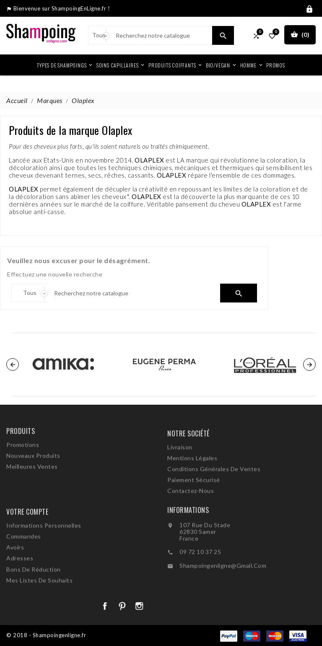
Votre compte (27, 544)
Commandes (23, 568)
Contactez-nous (190, 519)
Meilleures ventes (32, 487)
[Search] (161, 35)
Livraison (179, 475)
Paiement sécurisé (193, 508)
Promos (275, 65)
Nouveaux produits (33, 476)
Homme (252, 64)
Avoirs (15, 579)
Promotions (22, 465)
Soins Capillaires (121, 64)
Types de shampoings (65, 64)
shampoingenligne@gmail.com (222, 593)
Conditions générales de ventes (213, 497)
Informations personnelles (43, 557)
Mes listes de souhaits (39, 612)
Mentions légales (192, 486)
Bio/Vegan (221, 64)
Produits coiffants (175, 64)
